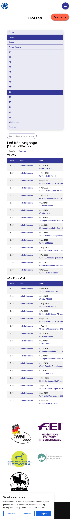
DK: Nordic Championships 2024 (51, 198)
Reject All (27, 514)
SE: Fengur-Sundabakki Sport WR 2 (52, 221)
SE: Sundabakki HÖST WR (49, 292)
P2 (10, 77)
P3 (10, 82)
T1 (10, 92)
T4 (10, 107)
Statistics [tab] (12, 127)
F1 (10, 62)
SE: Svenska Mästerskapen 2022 (51, 265)
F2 (10, 67)
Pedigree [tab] (22, 151)
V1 (10, 112)
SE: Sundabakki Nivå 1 (47, 176)
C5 (10, 57)
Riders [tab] (11, 32)
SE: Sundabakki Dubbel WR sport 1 (52, 191)
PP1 (10, 87)
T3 (10, 102)
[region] (27, 506)
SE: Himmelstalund (46, 206)
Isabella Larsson (26, 166)
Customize (11, 514)
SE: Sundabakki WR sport (48, 273)
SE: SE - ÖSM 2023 (46, 243)
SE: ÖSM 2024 (44, 213)
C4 (10, 52)
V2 (10, 117)
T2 (10, 97)
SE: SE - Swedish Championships (51, 236)
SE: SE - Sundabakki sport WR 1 (51, 258)
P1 (10, 72)
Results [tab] (12, 151)
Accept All (43, 514)
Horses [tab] (12, 37)
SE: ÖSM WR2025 (45, 168)
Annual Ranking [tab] (15, 47)
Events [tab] (11, 42)
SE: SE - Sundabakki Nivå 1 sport (51, 250)
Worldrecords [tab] (14, 122)
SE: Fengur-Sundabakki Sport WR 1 (52, 228)
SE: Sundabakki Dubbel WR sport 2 (52, 183)
